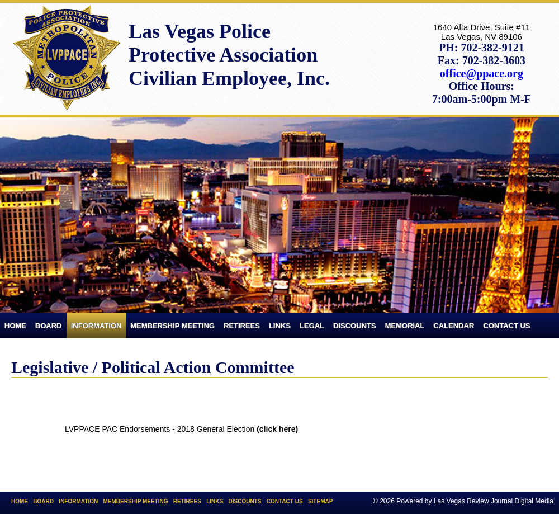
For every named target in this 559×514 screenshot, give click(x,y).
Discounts (354, 326)
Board (48, 326)
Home (15, 326)
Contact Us (507, 326)
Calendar (454, 326)
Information (96, 326)
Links (280, 326)
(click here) (277, 429)
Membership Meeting (172, 326)
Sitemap (320, 501)
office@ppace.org (481, 73)
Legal (312, 326)
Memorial (405, 326)
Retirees (242, 326)
